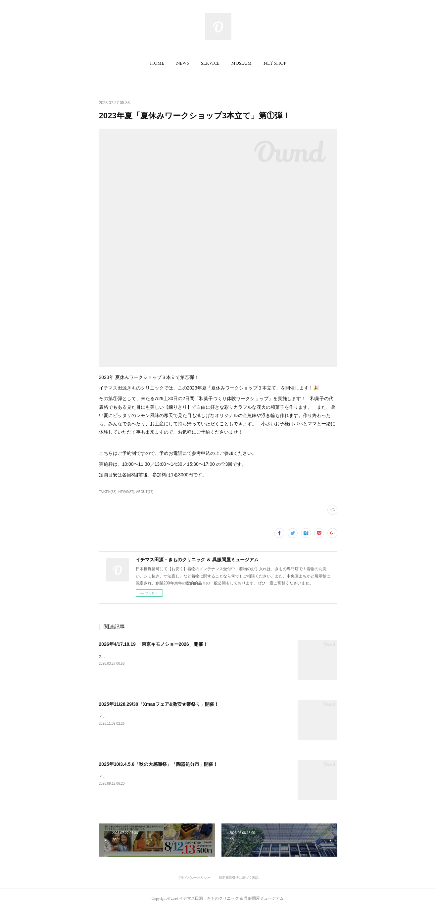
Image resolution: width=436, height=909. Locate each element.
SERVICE (210, 63)
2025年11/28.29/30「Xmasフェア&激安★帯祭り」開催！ (159, 704)
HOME (157, 63)
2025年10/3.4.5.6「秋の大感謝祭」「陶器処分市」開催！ (158, 764)
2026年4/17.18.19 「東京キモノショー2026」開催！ (153, 644)
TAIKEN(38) (108, 492)
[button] (157, 63)
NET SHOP (275, 63)
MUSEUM (241, 63)
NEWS (182, 63)
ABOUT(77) (144, 492)
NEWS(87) (126, 492)
